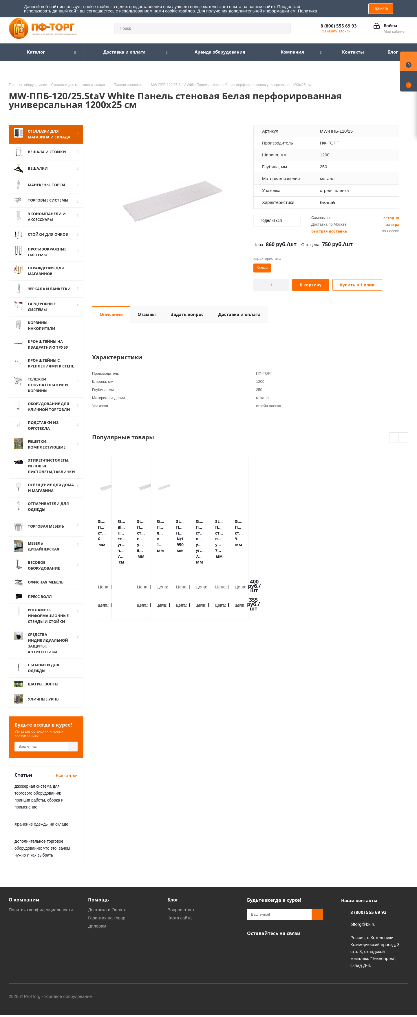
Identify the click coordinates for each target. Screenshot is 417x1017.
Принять (380, 8)
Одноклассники (253, 947)
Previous (394, 438)
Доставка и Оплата (107, 909)
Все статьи (67, 775)
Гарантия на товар (106, 917)
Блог (172, 900)
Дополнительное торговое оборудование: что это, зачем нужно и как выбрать (42, 848)
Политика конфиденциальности (41, 909)
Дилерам (97, 925)
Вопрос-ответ (180, 909)
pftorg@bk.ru (363, 924)
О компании (24, 900)
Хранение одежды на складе (41, 824)
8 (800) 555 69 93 (339, 25)
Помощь (98, 900)
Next (403, 438)
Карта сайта (179, 917)
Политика (307, 10)
